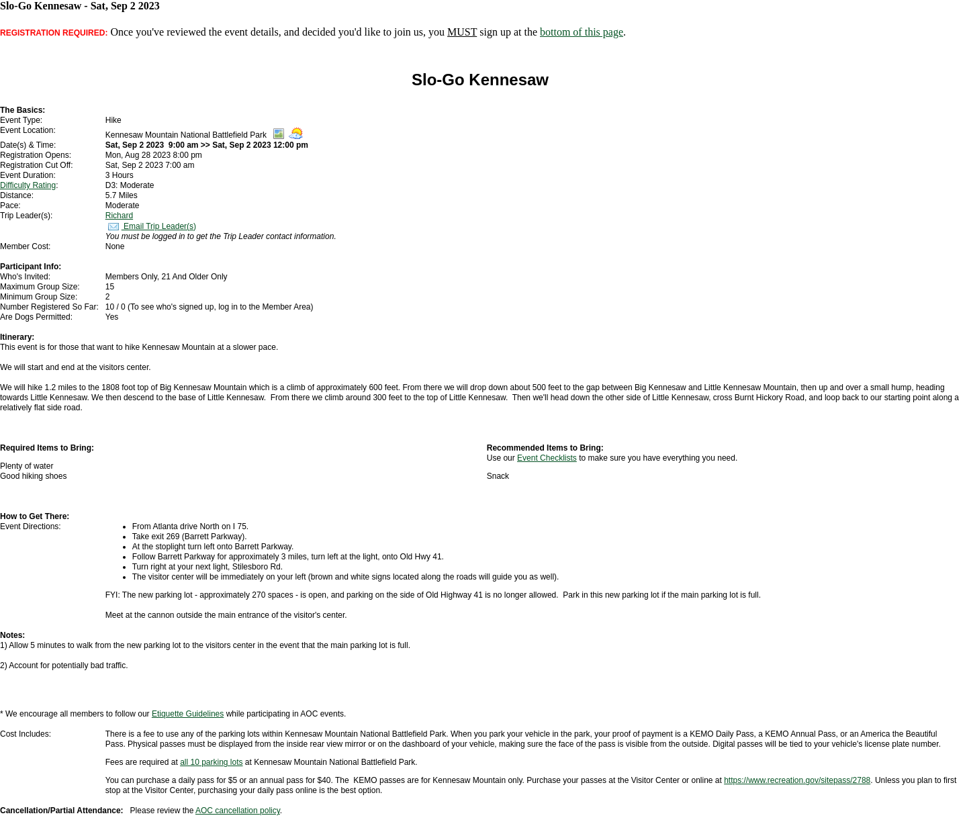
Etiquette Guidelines (188, 714)
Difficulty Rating (28, 185)
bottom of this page (581, 32)
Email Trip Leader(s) (150, 226)
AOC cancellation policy (237, 810)
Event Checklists (547, 458)
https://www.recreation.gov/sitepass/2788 (797, 780)
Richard (119, 215)
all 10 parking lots (211, 762)
